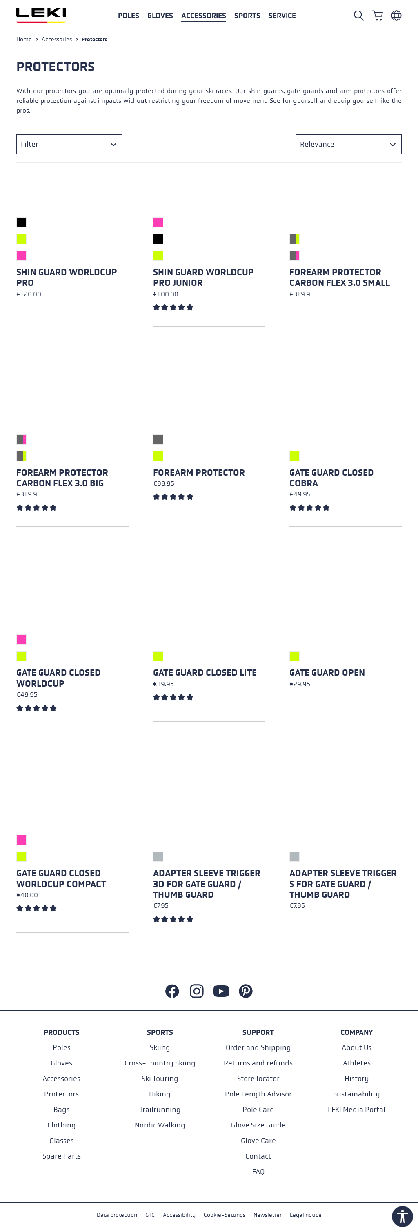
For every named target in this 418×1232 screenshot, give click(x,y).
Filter (29, 144)
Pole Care (258, 1109)
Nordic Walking (160, 1125)
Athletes (357, 1063)
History (357, 1078)
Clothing (61, 1125)
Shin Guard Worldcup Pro (66, 277)
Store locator (258, 1078)
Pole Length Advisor (258, 1094)
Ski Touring (160, 1078)
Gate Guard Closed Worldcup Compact (61, 878)
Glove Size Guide (258, 1125)
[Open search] (359, 15)
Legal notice (306, 1215)
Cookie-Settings (224, 1215)
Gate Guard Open (327, 672)
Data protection (117, 1215)
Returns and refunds (258, 1063)
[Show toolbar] (402, 1216)
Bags (61, 1109)
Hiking (160, 1094)
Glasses (61, 1140)
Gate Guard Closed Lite (205, 672)
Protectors (61, 1094)
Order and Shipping (258, 1047)
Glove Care (258, 1140)
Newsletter (267, 1215)
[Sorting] (349, 144)
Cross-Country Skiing (160, 1063)
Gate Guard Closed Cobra (331, 478)
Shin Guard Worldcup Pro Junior (203, 277)
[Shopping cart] (377, 15)
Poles (62, 1047)
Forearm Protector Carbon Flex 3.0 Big (62, 478)
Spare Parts (61, 1156)
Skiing (160, 1047)
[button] (247, 15)
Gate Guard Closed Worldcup (58, 678)
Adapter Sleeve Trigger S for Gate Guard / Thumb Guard (343, 884)
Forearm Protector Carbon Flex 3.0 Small (339, 277)
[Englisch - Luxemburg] (396, 15)
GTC (150, 1215)
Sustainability (356, 1094)
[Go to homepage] (49, 15)
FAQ (258, 1172)
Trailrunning (160, 1109)
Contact (258, 1156)
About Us (356, 1047)
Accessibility (179, 1215)
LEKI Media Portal (356, 1109)
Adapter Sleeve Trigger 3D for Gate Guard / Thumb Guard (206, 884)
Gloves (61, 1063)
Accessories (61, 1078)
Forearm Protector (199, 472)
